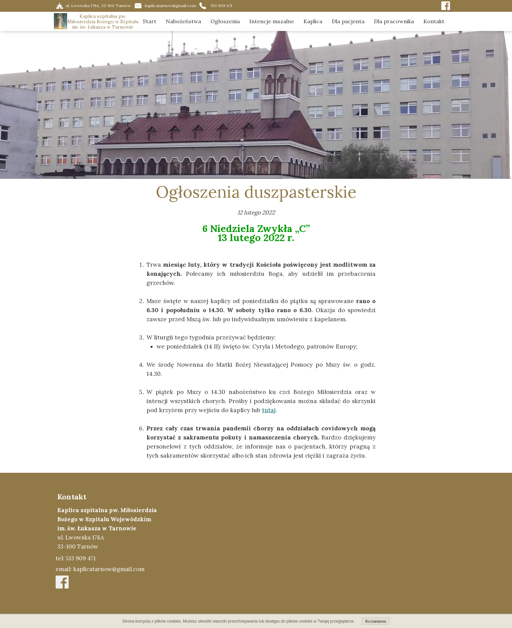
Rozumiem (375, 621)
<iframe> (318, 550)
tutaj (269, 410)
